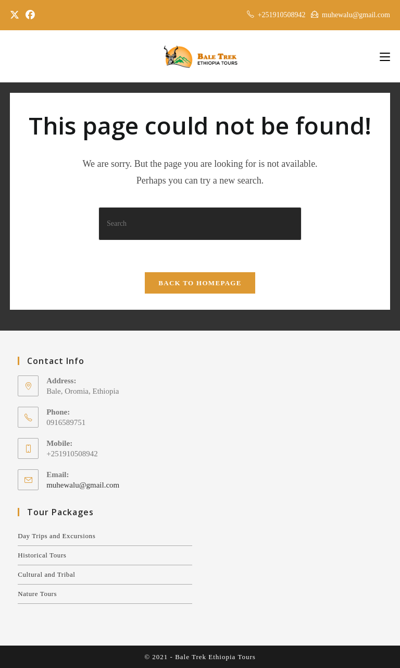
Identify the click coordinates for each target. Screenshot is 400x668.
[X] (16, 15)
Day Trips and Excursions (56, 536)
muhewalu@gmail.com (82, 485)
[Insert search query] (200, 223)
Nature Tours (37, 594)
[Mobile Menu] (385, 56)
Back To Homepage (199, 283)
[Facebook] (30, 15)
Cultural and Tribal (46, 574)
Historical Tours (42, 555)
